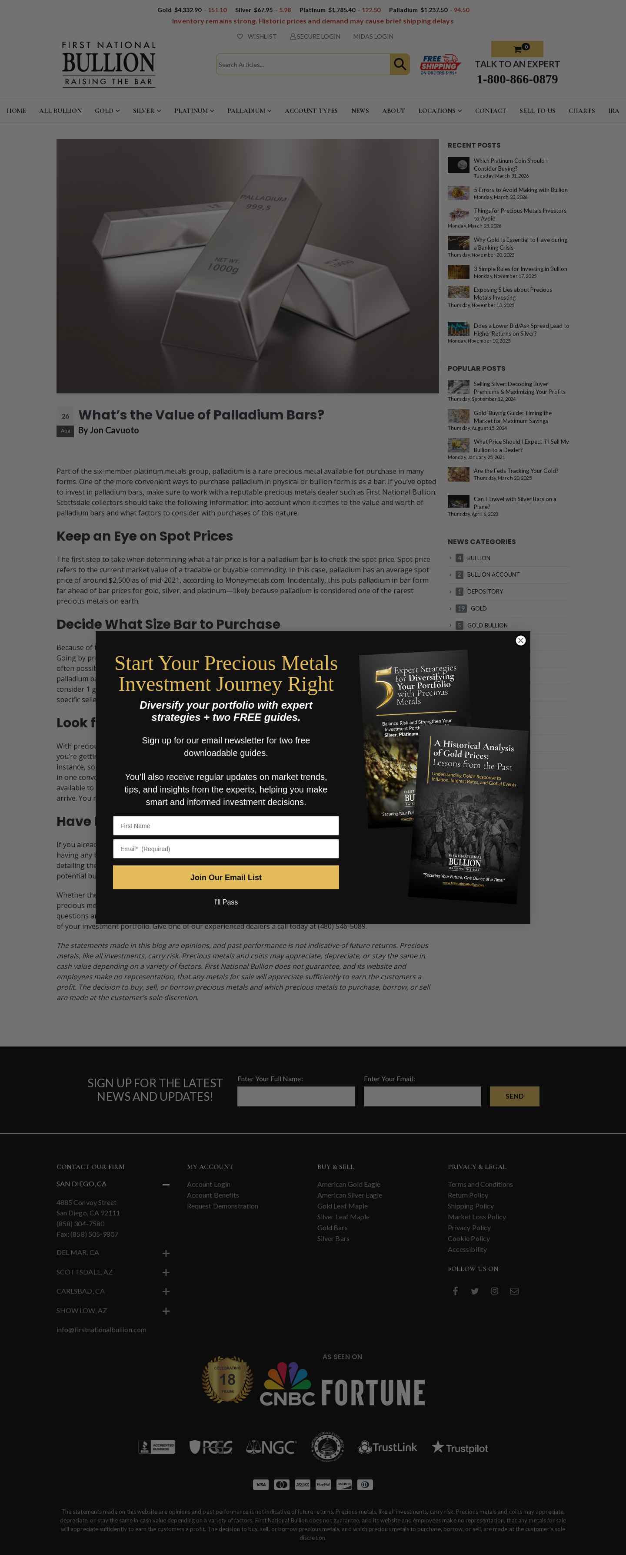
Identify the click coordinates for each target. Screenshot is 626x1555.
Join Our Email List (226, 877)
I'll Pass (226, 902)
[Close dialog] (521, 640)
